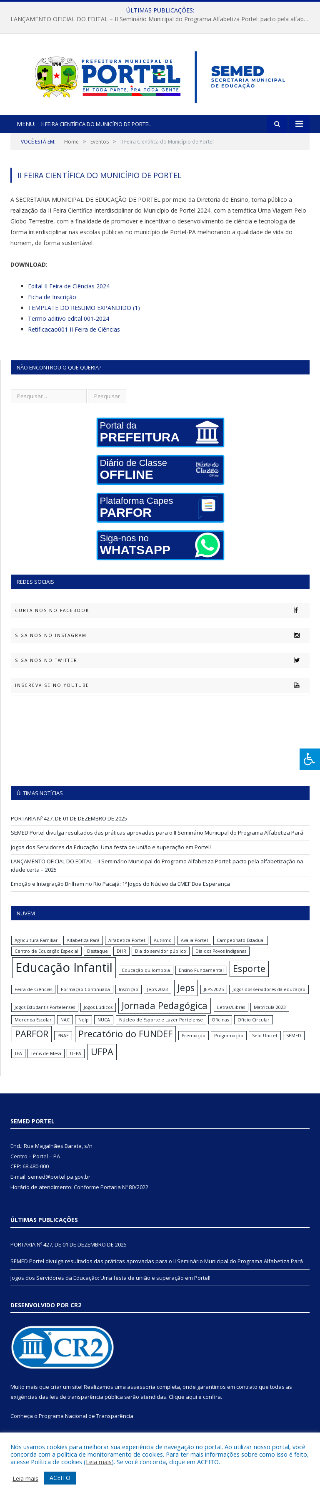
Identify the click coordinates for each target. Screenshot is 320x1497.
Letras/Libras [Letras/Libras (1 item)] (231, 1017)
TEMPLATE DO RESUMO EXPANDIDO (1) (84, 318)
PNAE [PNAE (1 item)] (63, 1046)
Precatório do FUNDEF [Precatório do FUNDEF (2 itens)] (125, 1044)
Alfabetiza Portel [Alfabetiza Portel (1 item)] (126, 950)
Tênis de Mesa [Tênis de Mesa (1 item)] (46, 1064)
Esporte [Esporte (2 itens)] (249, 978)
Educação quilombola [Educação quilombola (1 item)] (146, 980)
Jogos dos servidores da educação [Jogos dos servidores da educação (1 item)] (268, 999)
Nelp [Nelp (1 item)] (83, 1030)
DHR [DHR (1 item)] (121, 961)
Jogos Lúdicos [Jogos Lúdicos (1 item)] (98, 1017)
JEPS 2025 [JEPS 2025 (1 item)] (214, 999)
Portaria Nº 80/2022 (124, 1197)
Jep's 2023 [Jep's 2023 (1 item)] (157, 999)
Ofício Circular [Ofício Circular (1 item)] (254, 1030)
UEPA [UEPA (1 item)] (75, 1064)
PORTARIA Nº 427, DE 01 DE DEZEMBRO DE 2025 (69, 828)
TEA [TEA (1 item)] (18, 1064)
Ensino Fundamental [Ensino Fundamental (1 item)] (201, 980)
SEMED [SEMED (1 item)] (293, 1046)
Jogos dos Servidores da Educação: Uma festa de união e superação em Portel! (111, 857)
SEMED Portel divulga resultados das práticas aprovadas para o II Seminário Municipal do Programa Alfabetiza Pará (157, 843)
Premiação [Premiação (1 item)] (193, 1046)
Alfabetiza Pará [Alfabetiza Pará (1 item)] (83, 950)
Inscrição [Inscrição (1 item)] (128, 999)
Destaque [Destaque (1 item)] (97, 961)
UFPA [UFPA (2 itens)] (102, 1062)
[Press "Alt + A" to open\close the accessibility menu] (310, 759)
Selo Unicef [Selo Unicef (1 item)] (265, 1046)
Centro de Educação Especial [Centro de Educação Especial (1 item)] (46, 961)
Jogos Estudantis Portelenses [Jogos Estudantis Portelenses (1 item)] (45, 1017)
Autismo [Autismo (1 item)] (163, 950)
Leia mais (99, 1461)
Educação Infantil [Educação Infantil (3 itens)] (63, 977)
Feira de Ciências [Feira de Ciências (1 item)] (33, 999)
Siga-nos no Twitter (162, 671)
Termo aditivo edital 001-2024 (68, 328)
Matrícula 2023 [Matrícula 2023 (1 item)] (270, 1017)
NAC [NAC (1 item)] (65, 1030)
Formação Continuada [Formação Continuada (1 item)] (85, 999)
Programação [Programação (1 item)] (228, 1046)
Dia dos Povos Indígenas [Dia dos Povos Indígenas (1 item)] (220, 961)
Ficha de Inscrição (52, 307)
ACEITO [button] (60, 1478)
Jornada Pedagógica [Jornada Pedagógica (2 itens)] (165, 1015)
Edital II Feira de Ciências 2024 (69, 296)
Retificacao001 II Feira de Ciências (74, 339)
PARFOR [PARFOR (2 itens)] (31, 1044)
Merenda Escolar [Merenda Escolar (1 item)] (33, 1030)
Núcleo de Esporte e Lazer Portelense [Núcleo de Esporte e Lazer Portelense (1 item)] (161, 1030)
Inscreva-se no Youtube (162, 696)
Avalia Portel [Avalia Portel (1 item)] (194, 950)
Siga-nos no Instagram (162, 646)
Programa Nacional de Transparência (86, 1426)
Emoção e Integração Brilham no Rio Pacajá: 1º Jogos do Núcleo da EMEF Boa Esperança (120, 894)
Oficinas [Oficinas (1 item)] (220, 1030)
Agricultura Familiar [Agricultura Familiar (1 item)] (36, 950)
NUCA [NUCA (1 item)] (104, 1030)
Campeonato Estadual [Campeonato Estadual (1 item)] (241, 950)
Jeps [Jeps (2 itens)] (186, 997)
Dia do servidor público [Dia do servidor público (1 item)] (160, 961)
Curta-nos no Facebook (162, 621)
